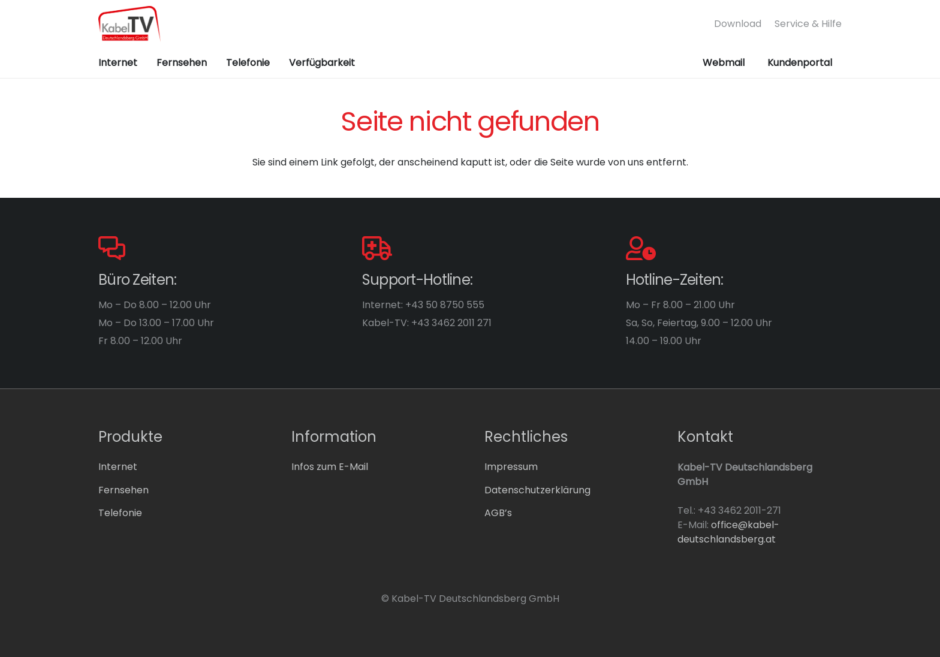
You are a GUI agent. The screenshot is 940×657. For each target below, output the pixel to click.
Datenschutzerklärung (537, 490)
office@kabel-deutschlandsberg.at (728, 532)
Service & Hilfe (808, 24)
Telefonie (120, 513)
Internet (117, 467)
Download (737, 24)
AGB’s (498, 513)
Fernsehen (123, 490)
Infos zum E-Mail (329, 467)
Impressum (511, 467)
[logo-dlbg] (129, 24)
